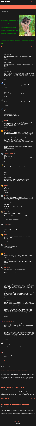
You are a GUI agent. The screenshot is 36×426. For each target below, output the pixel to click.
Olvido (5, 120)
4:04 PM (6, 339)
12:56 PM (6, 264)
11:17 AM (6, 192)
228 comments (7, 398)
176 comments (7, 381)
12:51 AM (6, 59)
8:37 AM (5, 174)
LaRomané (6, 267)
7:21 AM (5, 161)
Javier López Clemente (8, 153)
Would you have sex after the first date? (13, 387)
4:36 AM (6, 105)
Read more (33, 381)
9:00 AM (6, 182)
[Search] (31, 1)
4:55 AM (5, 117)
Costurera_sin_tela (8, 321)
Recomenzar (7, 343)
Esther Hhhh (6, 352)
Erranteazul (6, 253)
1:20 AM (5, 68)
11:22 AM (6, 208)
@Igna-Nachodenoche (8, 108)
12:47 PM (6, 250)
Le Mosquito (6, 130)
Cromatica (6, 224)
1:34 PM (5, 277)
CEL (5, 195)
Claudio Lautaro (7, 82)
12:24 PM (6, 241)
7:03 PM (6, 357)
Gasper (5, 211)
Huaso (5, 164)
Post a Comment (4, 360)
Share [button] (32, 46)
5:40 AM (6, 127)
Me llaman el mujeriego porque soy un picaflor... (16, 404)
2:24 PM (6, 318)
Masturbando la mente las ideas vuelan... (14, 370)
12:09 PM (6, 231)
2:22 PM (6, 297)
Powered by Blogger (18, 421)
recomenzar (5, 2)
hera (5, 234)
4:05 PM (6, 348)
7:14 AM (5, 150)
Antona (5, 244)
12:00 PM (6, 220)
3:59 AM (6, 96)
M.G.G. (5, 99)
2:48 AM (6, 87)
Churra (5, 185)
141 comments (7, 415)
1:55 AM (5, 79)
